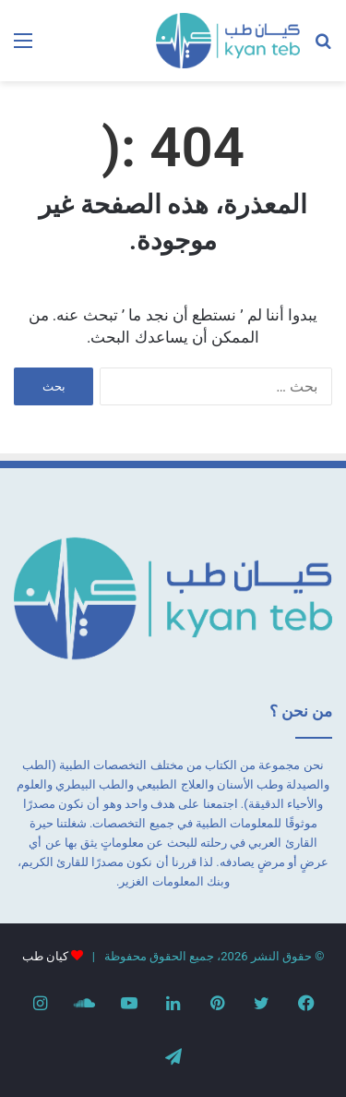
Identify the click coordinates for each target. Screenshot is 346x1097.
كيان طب (45, 956)
